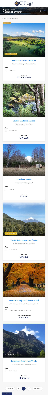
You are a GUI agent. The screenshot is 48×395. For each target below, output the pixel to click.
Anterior (10, 388)
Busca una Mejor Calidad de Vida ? (24, 300)
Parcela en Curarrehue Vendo (24, 361)
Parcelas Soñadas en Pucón (24, 60)
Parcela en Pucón (24, 179)
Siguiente (37, 388)
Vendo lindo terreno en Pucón (24, 240)
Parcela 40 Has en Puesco (24, 121)
